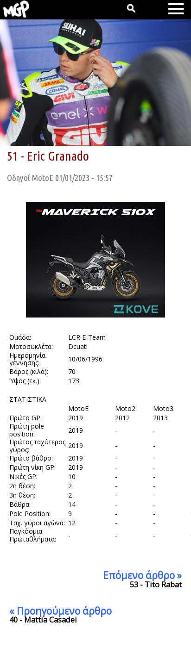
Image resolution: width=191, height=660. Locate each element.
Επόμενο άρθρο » (142, 575)
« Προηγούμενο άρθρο (60, 610)
